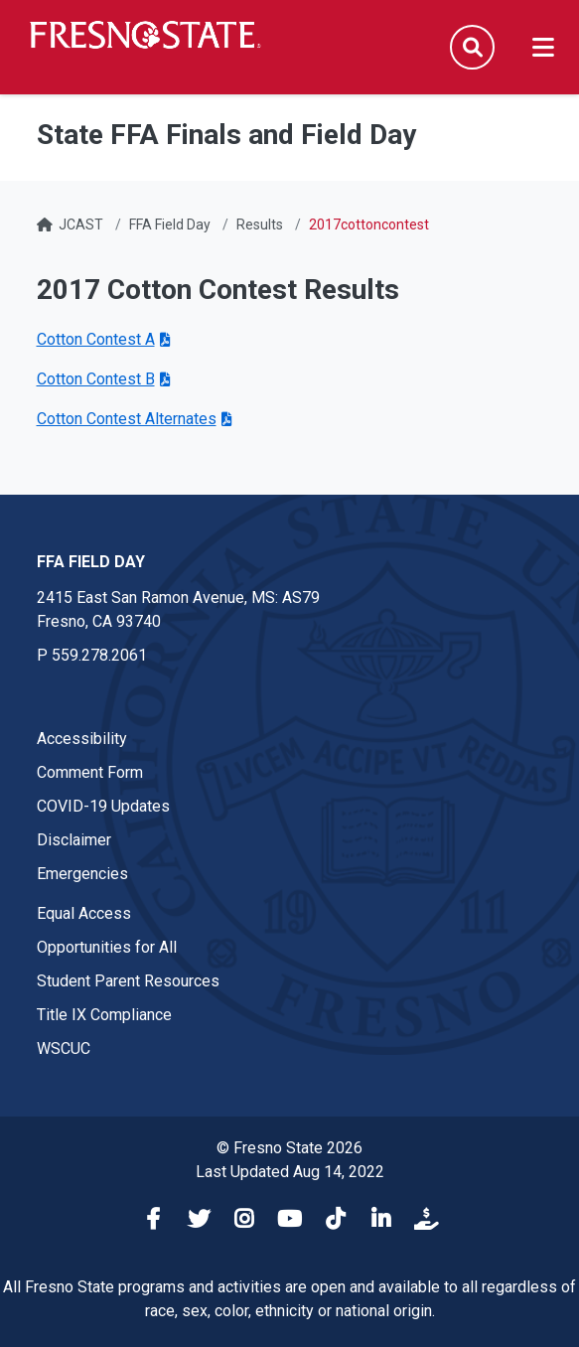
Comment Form (90, 772)
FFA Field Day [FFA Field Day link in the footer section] (91, 561)
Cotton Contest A (96, 339)
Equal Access (84, 913)
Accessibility (82, 738)
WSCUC (63, 1048)
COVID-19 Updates (103, 806)
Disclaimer (74, 839)
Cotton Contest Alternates (127, 418)
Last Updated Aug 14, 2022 (290, 1171)
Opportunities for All (107, 947)
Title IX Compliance (104, 1014)
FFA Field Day (170, 224)
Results (259, 224)
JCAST (81, 224)
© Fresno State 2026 (289, 1147)
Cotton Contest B (96, 379)
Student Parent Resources (128, 981)
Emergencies (82, 873)
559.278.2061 (99, 655)
